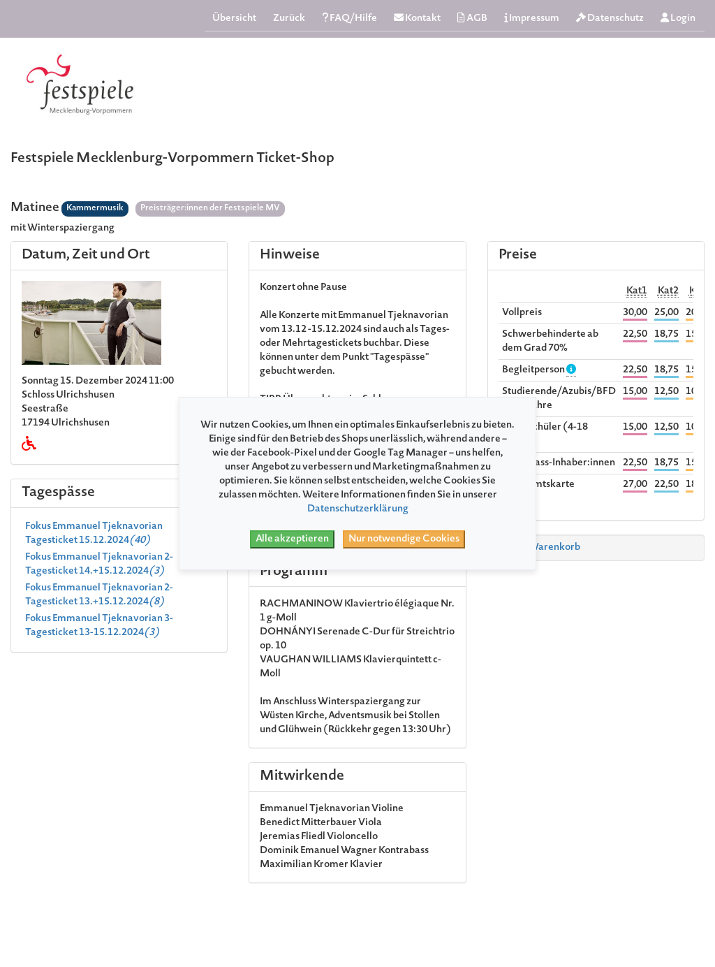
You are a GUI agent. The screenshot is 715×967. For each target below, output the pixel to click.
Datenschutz (610, 18)
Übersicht (234, 18)
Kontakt (417, 18)
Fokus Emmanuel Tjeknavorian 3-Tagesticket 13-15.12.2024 (99, 626)
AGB (472, 18)
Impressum (531, 18)
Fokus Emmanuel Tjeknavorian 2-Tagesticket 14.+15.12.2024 (99, 564)
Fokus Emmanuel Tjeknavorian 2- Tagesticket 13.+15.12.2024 (99, 595)
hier (269, 469)
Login (678, 18)
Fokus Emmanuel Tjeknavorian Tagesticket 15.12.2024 (94, 533)
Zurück (289, 18)
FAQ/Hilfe (349, 18)
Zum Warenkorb (537, 547)
